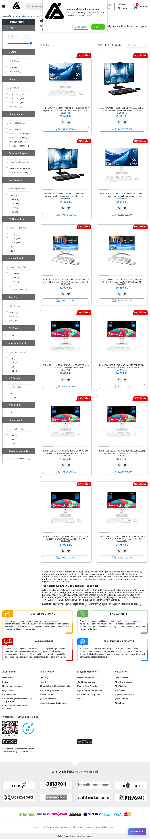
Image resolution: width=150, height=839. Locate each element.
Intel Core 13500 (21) (16, 142)
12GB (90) (12, 212)
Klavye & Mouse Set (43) (18, 459)
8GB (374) (12, 195)
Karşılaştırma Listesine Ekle (62, 122)
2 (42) (10, 336)
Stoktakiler (47, 45)
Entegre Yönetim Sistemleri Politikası (14, 707)
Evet (98, 27)
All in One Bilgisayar (124, 682)
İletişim (5, 682)
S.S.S (79, 699)
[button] (48, 189)
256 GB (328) (13, 238)
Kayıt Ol (43, 682)
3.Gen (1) (11, 435)
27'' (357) (11, 286)
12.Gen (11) (12, 444)
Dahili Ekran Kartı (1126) (18, 168)
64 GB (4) (11, 371)
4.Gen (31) (12, 440)
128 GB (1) (12, 234)
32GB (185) (12, 204)
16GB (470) (12, 200)
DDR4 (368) (12, 317)
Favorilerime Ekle (68, 122)
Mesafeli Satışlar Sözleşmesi (53, 703)
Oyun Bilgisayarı (122, 677)
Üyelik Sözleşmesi (85, 677)
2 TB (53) (11, 251)
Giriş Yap (122, 8)
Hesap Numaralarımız (12, 686)
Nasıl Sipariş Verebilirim (51, 690)
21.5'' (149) (12, 273)
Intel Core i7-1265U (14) (17, 138)
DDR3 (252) (12, 321)
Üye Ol (122, 4)
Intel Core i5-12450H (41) (18, 133)
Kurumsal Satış (9, 694)
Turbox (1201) (13, 72)
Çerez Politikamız (48, 699)
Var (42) (11, 413)
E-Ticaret (66, 836)
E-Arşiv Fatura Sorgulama (88, 694)
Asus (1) (11, 67)
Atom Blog (119, 703)
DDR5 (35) (12, 312)
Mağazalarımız (9, 690)
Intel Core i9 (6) (14, 107)
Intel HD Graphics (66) (17, 173)
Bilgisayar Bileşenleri (124, 694)
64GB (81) (12, 208)
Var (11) (11, 394)
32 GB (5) (11, 367)
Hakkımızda (7, 677)
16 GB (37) (12, 363)
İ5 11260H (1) (13, 129)
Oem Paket (21, 16)
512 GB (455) (13, 243)
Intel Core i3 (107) (15, 94)
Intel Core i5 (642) (15, 98)
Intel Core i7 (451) (15, 103)
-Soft (59, 836)
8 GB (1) (11, 358)
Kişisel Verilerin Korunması (89, 690)
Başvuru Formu (46, 694)
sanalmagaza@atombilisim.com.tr (18, 749)
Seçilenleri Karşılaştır (109, 45)
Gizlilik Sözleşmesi (86, 682)
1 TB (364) (12, 247)
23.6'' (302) (12, 278)
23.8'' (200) (12, 282)
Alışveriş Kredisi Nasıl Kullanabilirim (56, 686)
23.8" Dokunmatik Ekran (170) (18, 291)
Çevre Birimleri (121, 699)
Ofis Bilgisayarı (121, 686)
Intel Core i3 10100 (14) (17, 146)
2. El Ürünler (120, 690)
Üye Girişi (44, 677)
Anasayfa (6, 16)
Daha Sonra (80, 27)
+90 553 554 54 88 (27, 716)
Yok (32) (11, 398)
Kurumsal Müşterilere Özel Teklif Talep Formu (17, 700)
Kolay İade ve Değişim (87, 686)
